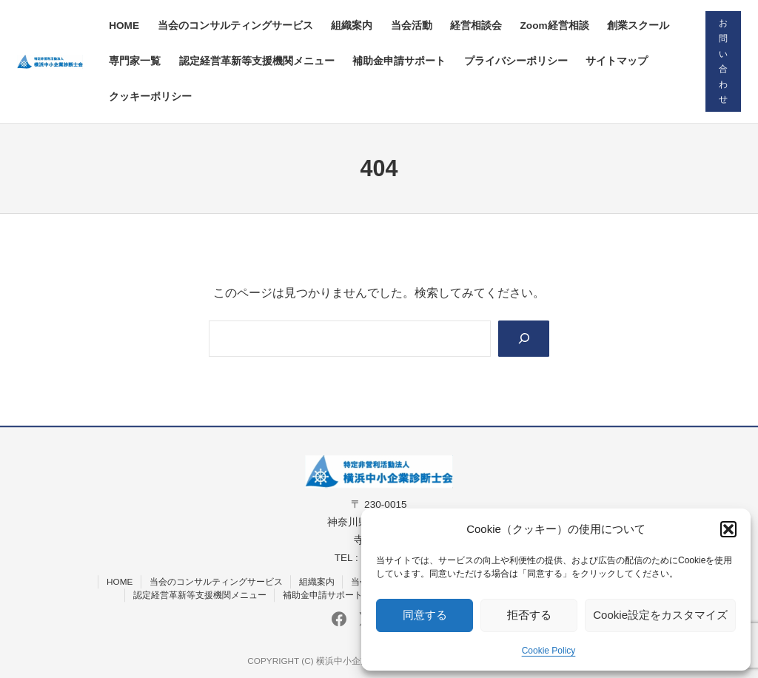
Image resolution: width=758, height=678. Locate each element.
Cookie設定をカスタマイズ (660, 614)
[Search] (524, 338)
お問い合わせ (723, 61)
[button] (728, 529)
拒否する (529, 614)
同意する (425, 614)
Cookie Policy (549, 650)
